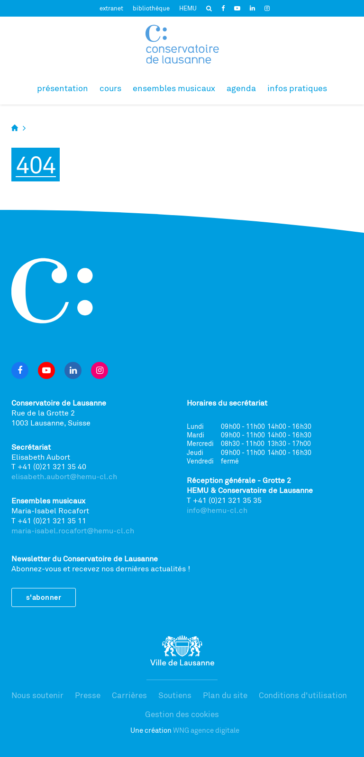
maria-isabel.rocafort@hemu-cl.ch (72, 530)
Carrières (129, 695)
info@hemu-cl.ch (217, 510)
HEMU (188, 8)
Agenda (241, 88)
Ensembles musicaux (174, 88)
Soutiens (174, 695)
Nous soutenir (37, 695)
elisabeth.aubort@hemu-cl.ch (64, 476)
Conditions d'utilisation (303, 695)
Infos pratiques (297, 88)
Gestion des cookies (182, 714)
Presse (87, 695)
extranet (111, 8)
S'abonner (43, 597)
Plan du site (225, 695)
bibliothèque (151, 8)
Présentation (62, 88)
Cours (110, 88)
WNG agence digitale (206, 730)
